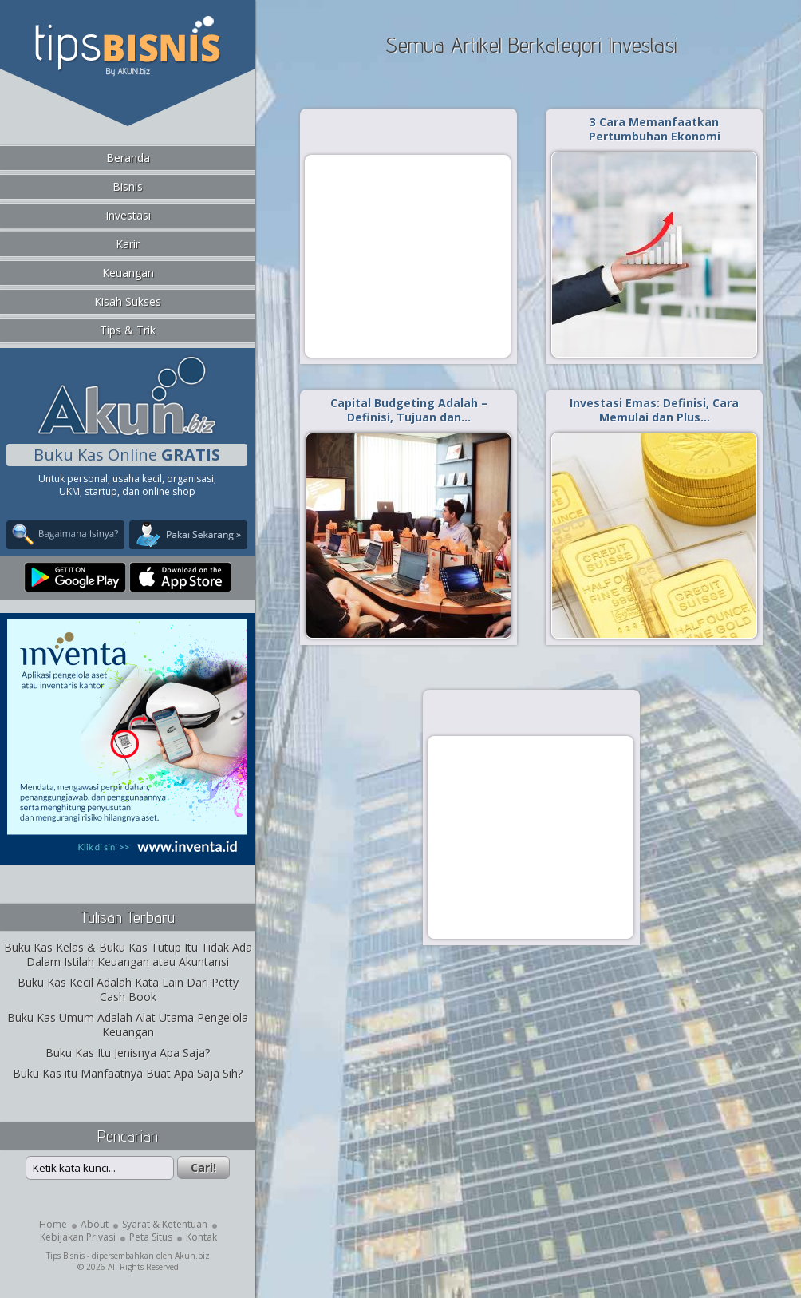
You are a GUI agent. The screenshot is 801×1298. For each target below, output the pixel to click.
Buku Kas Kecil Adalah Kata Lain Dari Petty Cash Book (128, 989)
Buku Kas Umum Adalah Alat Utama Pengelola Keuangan (127, 1024)
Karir (128, 243)
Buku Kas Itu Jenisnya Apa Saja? (127, 1052)
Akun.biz (192, 1255)
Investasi (128, 215)
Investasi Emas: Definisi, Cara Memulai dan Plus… (654, 410)
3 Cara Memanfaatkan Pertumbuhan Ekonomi (654, 129)
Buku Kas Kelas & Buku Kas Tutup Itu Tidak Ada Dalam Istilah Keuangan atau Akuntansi (128, 954)
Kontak (201, 1237)
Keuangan (128, 272)
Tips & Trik (128, 330)
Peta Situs (150, 1237)
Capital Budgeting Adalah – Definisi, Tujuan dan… (408, 410)
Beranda (128, 157)
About (95, 1224)
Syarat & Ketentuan (164, 1224)
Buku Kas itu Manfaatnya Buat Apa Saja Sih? (128, 1073)
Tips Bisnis (65, 1255)
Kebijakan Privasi (78, 1237)
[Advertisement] (407, 255)
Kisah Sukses (127, 301)
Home (53, 1224)
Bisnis (127, 186)
